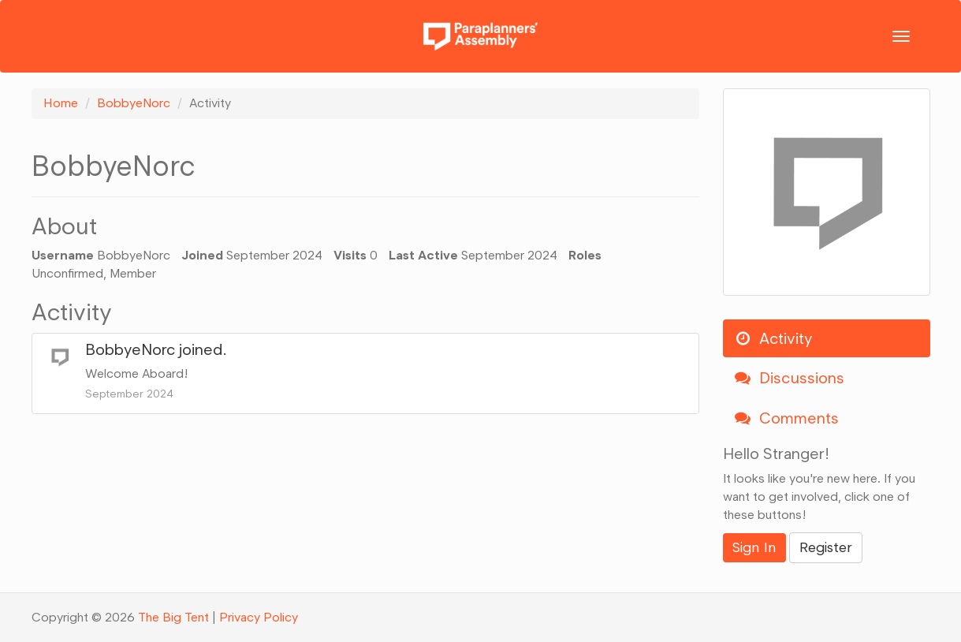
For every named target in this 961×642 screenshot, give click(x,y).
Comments (787, 418)
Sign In (754, 547)
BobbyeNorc (130, 349)
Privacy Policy (258, 617)
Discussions (789, 377)
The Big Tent (173, 617)
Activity (773, 338)
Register (825, 547)
